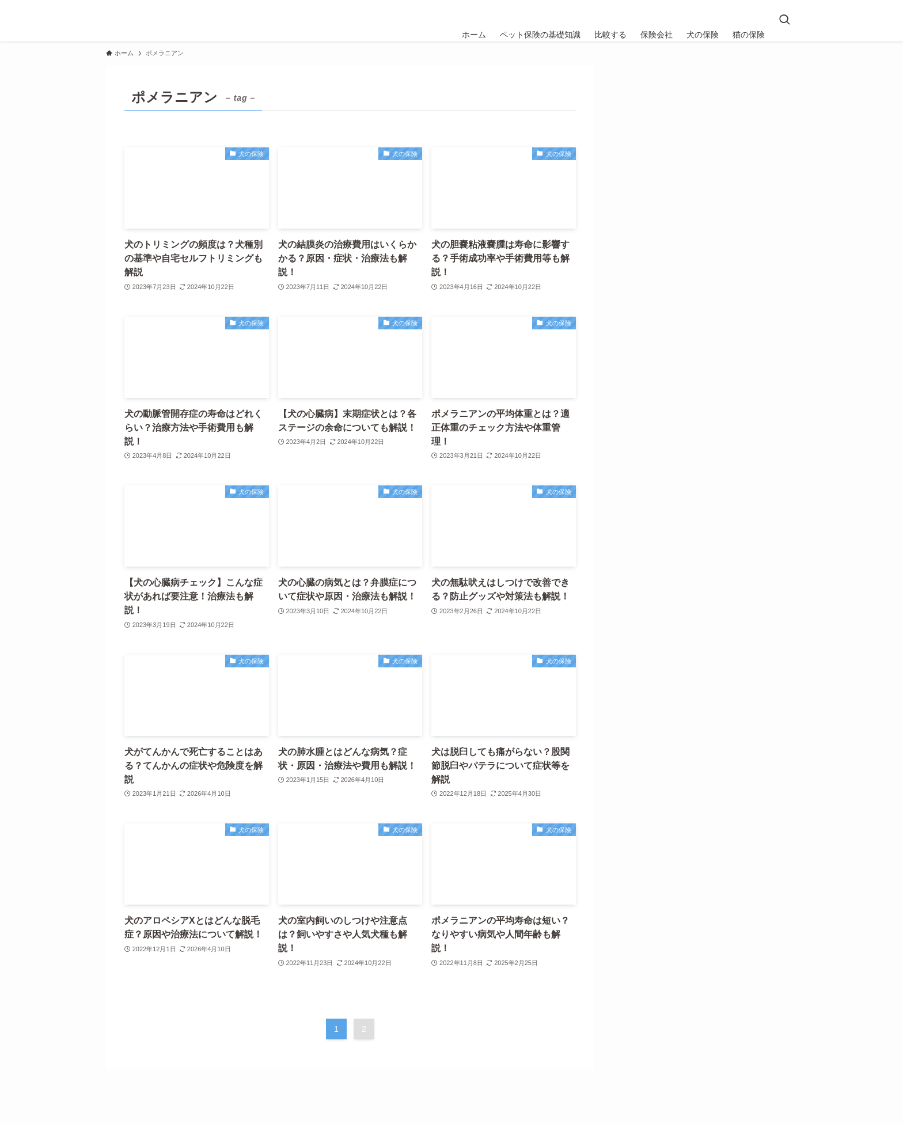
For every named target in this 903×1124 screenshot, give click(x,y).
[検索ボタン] (784, 20)
